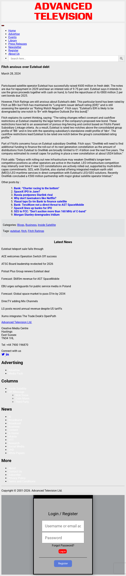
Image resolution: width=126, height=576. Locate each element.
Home (12, 30)
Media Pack (15, 373)
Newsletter (14, 47)
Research (14, 443)
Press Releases (17, 44)
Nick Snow (21, 395)
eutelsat (15, 231)
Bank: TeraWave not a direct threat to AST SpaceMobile (49, 204)
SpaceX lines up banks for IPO (33, 208)
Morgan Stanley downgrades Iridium (37, 214)
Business (31, 225)
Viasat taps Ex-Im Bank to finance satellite (40, 201)
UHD (11, 449)
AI (9, 416)
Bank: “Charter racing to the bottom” (36, 188)
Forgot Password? (63, 545)
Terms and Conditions (21, 481)
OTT (11, 440)
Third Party (22, 401)
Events (12, 37)
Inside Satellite (47, 225)
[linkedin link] (7, 355)
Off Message (16, 392)
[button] (63, 496)
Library (12, 40)
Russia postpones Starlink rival (33, 195)
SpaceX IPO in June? (27, 191)
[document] (63, 535)
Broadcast (14, 423)
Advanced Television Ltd (16, 322)
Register (13, 50)
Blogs (20, 225)
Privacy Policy (17, 478)
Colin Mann (22, 398)
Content (13, 430)
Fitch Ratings (36, 231)
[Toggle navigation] (2, 25)
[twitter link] (3, 355)
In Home (13, 433)
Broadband (15, 420)
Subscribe (14, 474)
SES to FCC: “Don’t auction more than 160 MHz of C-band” (50, 211)
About (12, 468)
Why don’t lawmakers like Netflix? (35, 198)
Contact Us (15, 471)
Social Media (16, 446)
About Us (14, 53)
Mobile (12, 436)
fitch (24, 231)
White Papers (16, 453)
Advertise (14, 34)
